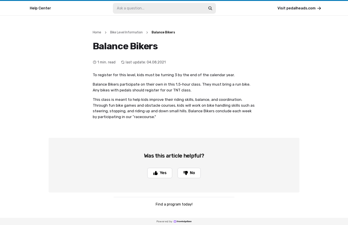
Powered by (174, 221)
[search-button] (210, 8)
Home (97, 32)
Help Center (40, 8)
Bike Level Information (126, 32)
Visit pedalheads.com (299, 8)
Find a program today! (174, 204)
